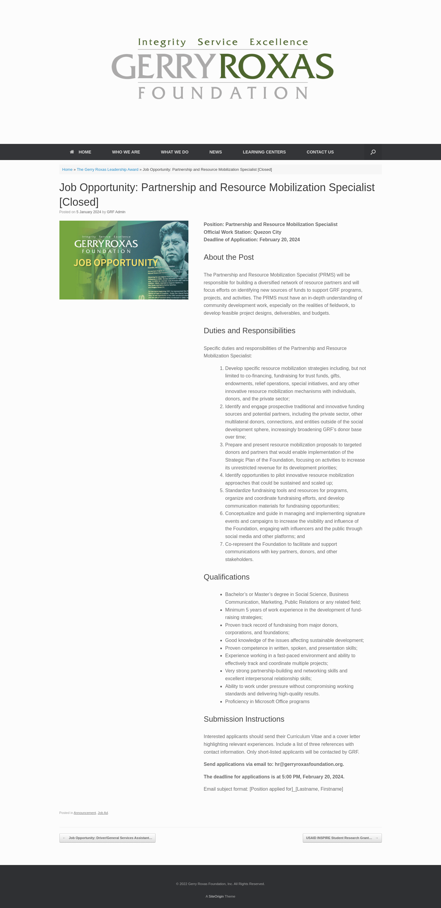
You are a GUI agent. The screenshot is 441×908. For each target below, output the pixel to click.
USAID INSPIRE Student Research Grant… (342, 838)
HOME (80, 152)
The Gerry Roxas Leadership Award (107, 169)
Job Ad (103, 813)
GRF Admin (116, 212)
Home (67, 169)
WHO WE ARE (126, 152)
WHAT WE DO (174, 152)
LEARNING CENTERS (264, 152)
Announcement (85, 813)
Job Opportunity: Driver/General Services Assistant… (108, 838)
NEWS (215, 152)
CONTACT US (320, 152)
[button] (373, 152)
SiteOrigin (216, 896)
